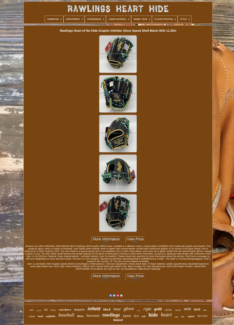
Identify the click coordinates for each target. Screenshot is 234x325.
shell (31, 310)
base (117, 309)
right (147, 309)
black (107, 309)
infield (94, 308)
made (176, 317)
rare (205, 310)
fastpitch (79, 309)
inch (197, 309)
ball (144, 316)
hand (40, 316)
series (202, 316)
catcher (168, 309)
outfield (32, 316)
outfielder (51, 316)
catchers (65, 309)
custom (38, 310)
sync (182, 316)
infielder (178, 310)
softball (190, 316)
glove (129, 308)
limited (118, 320)
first (136, 316)
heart (166, 315)
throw (80, 316)
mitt (187, 308)
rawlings (111, 315)
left (45, 309)
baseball (66, 315)
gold (158, 309)
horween (93, 316)
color (138, 310)
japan (127, 316)
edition (53, 310)
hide (153, 315)
